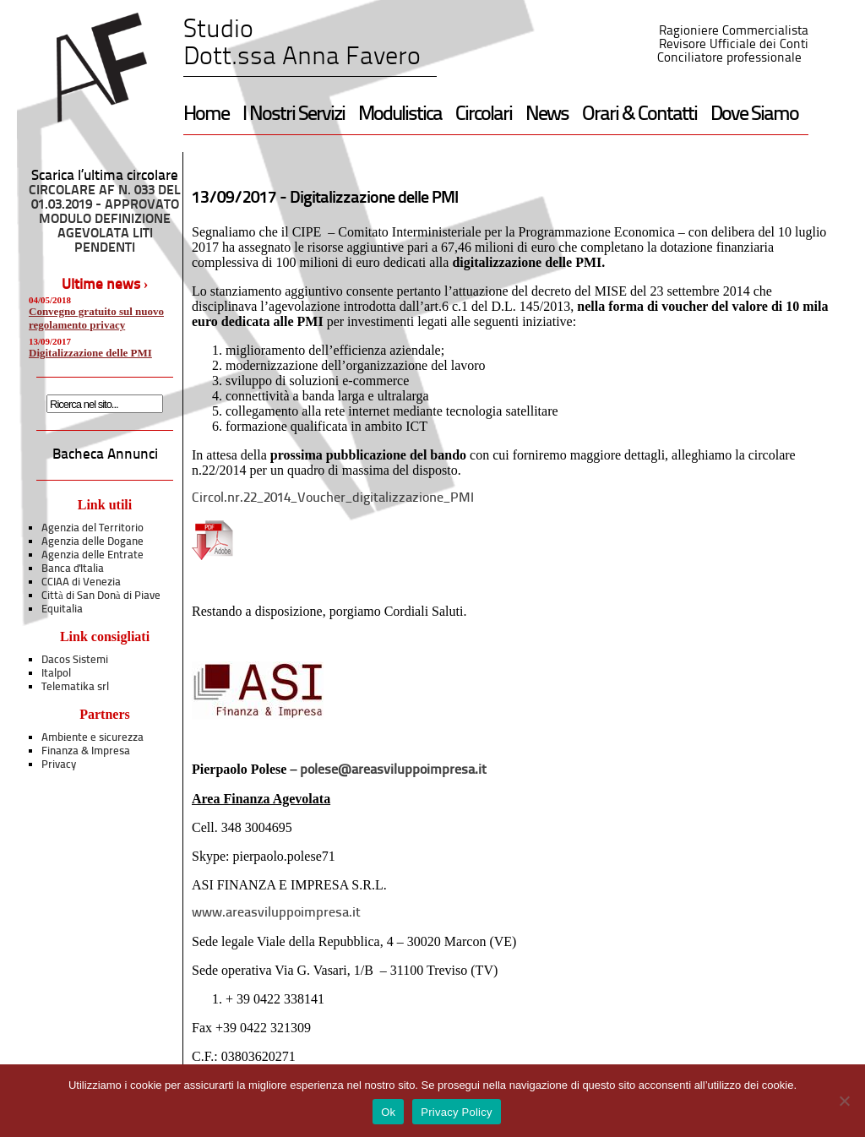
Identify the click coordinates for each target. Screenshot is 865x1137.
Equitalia (62, 609)
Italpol (56, 673)
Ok (388, 1112)
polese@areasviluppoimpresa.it (393, 770)
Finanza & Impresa (85, 751)
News (547, 115)
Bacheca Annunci (105, 455)
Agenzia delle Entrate (92, 555)
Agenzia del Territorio (92, 528)
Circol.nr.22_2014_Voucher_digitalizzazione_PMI (333, 498)
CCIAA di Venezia (81, 582)
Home (206, 115)
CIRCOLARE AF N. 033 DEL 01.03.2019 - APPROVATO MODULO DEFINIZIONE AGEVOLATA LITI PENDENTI (105, 219)
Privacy (58, 764)
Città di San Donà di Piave (100, 595)
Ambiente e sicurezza (92, 737)
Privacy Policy (456, 1112)
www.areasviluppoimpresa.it (276, 913)
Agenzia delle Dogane (92, 541)
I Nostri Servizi (293, 115)
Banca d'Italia (72, 568)
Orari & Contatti (639, 115)
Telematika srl (75, 687)
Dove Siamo (754, 115)
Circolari (483, 115)
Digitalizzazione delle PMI (90, 352)
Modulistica (400, 115)
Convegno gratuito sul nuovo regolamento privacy (96, 318)
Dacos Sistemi (74, 660)
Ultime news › (105, 285)
